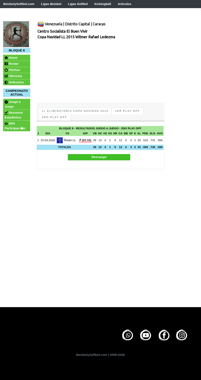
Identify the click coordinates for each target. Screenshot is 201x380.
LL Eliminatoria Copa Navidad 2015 (75, 111)
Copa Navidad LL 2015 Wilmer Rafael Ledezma (76, 37)
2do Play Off (54, 117)
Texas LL (66, 140)
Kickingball (102, 4)
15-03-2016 (48, 140)
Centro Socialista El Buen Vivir (62, 31)
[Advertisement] (97, 71)
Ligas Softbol (78, 4)
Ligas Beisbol (51, 4)
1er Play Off (127, 111)
